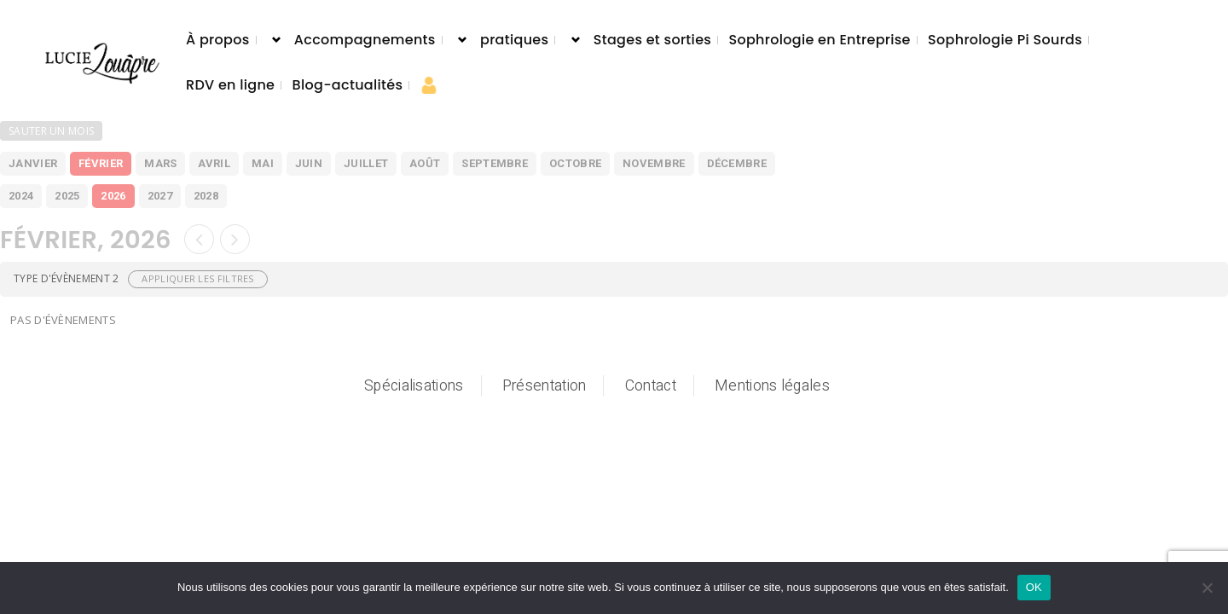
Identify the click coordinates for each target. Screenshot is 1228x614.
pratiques (514, 39)
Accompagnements (365, 39)
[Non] (1206, 587)
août (424, 163)
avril (214, 163)
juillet (366, 163)
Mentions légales (772, 386)
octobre (575, 163)
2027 (160, 195)
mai (263, 163)
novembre (654, 163)
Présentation (544, 386)
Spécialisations (414, 386)
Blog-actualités (348, 85)
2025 (67, 195)
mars (160, 163)
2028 (206, 195)
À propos (218, 39)
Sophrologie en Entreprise (819, 39)
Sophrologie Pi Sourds (1005, 39)
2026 (113, 195)
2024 (21, 195)
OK (1034, 587)
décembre (737, 163)
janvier (33, 163)
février (100, 163)
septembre (494, 163)
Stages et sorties (652, 39)
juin (308, 163)
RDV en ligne (230, 85)
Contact (650, 386)
